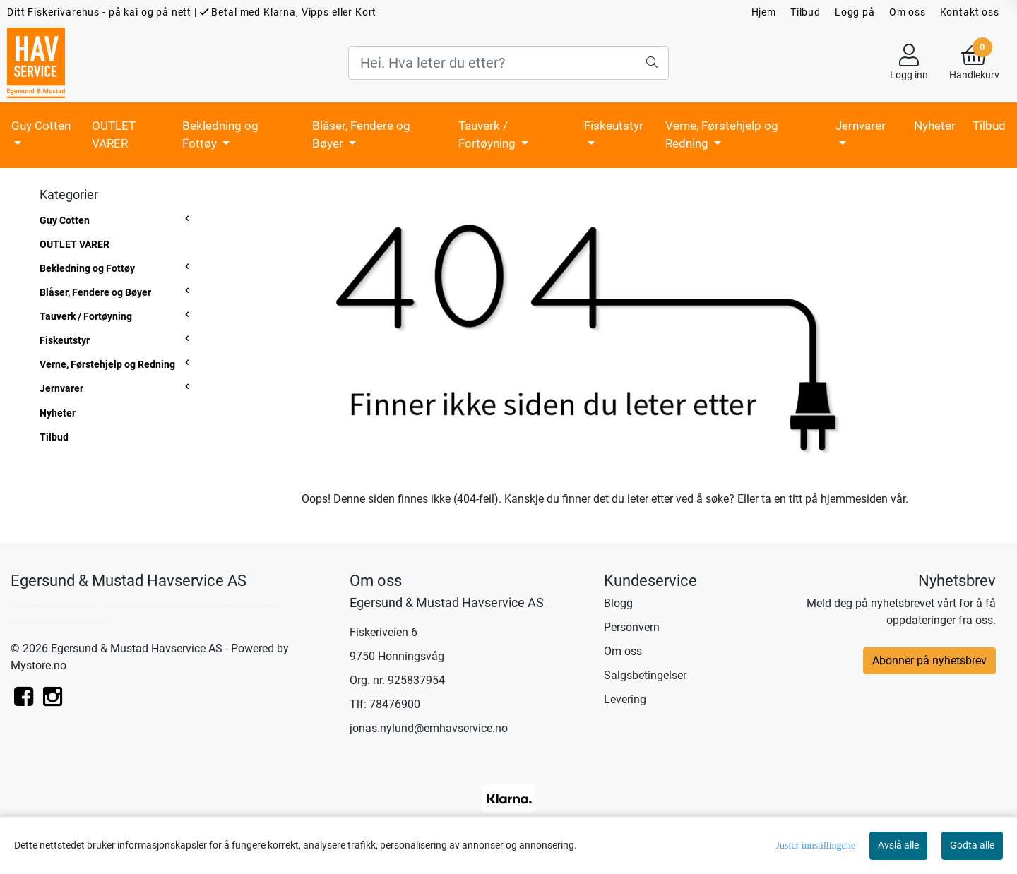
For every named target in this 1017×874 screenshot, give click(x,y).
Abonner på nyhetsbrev (929, 660)
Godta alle (972, 845)
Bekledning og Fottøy (220, 135)
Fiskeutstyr (613, 126)
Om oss (907, 12)
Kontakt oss (969, 12)
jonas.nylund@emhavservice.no (429, 728)
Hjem (763, 12)
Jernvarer (860, 126)
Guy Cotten (41, 126)
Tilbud (805, 12)
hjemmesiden (854, 498)
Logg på (855, 12)
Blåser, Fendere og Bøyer (361, 135)
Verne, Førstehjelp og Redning (721, 135)
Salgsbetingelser (645, 675)
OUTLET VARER (114, 135)
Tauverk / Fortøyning (488, 135)
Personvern (632, 627)
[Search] (508, 63)
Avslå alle (898, 845)
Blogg (618, 603)
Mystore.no (38, 665)
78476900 (394, 704)
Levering (625, 699)
